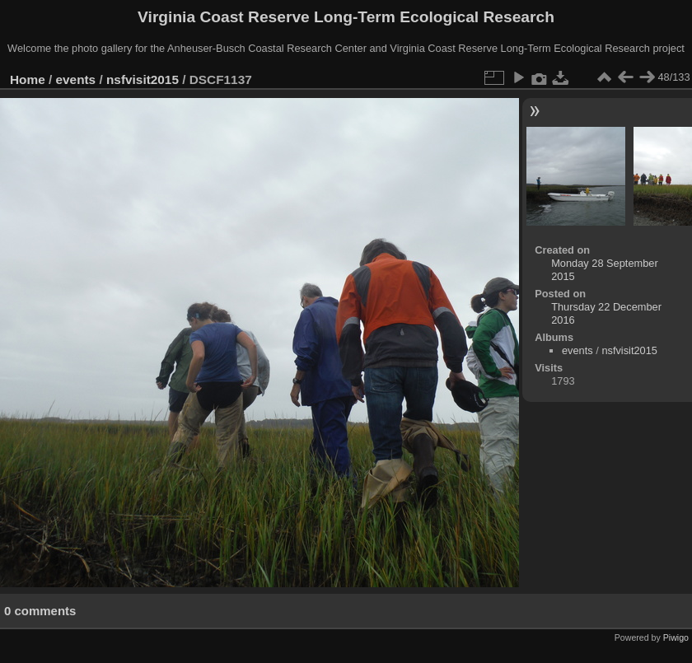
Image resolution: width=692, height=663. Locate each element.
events (76, 79)
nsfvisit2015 (142, 79)
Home (27, 79)
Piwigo (676, 637)
